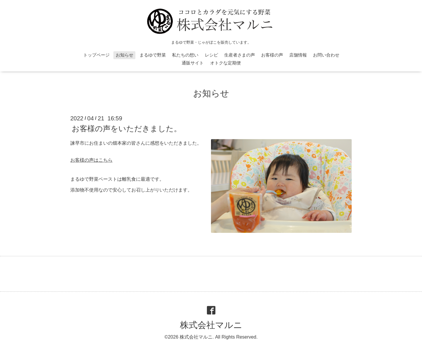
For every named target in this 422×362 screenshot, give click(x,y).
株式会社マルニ (211, 325)
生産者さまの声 (239, 54)
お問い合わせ (326, 54)
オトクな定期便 (225, 62)
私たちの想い (185, 54)
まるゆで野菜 (152, 54)
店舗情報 (298, 54)
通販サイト (193, 62)
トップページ (96, 54)
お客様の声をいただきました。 (126, 128)
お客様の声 (272, 54)
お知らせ (124, 54)
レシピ (211, 54)
